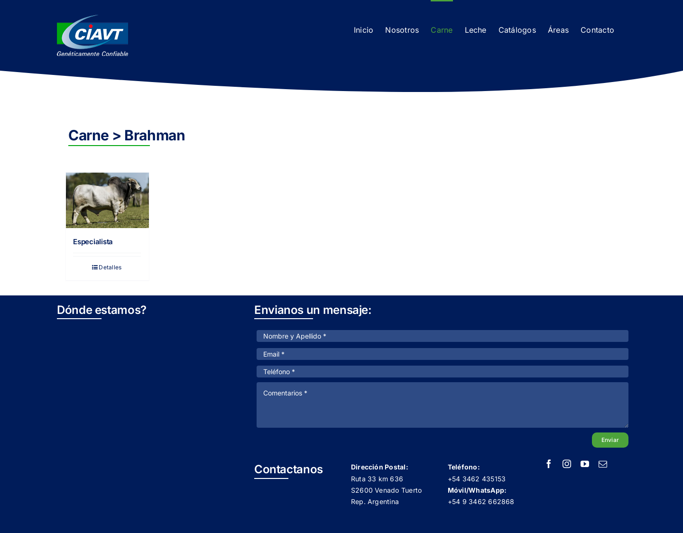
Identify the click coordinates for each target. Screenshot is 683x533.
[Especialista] (107, 200)
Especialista (93, 241)
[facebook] (549, 463)
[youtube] (585, 463)
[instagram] (567, 463)
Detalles (110, 267)
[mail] (603, 463)
